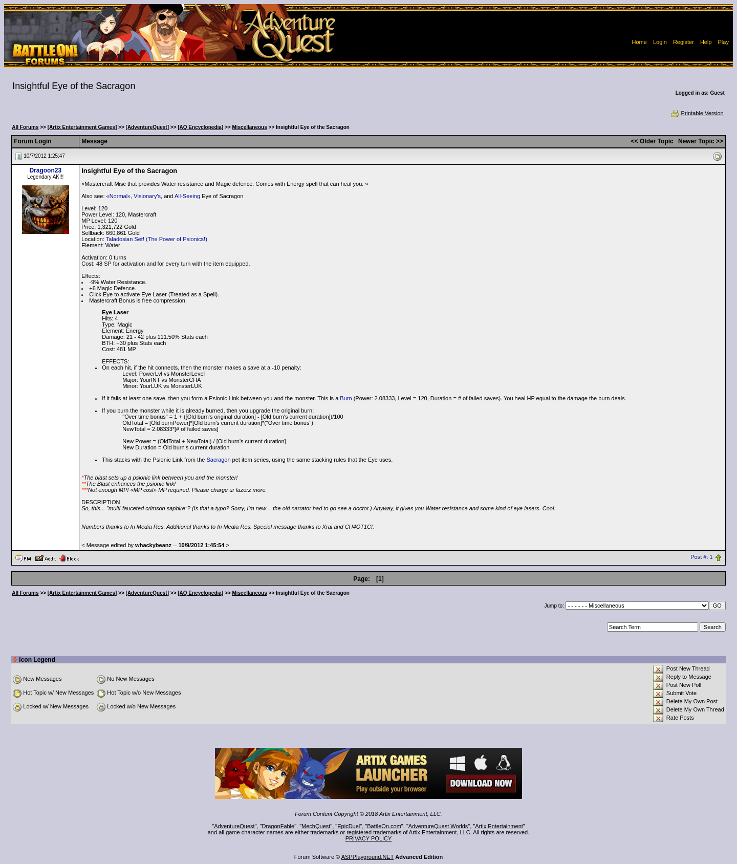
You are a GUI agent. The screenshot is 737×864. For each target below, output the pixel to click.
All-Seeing (187, 196)
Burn (346, 398)
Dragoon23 (45, 170)
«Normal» (118, 196)
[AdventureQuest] (147, 127)
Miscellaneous (249, 127)
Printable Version (697, 113)
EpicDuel (348, 826)
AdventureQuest (234, 826)
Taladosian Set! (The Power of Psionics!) (156, 239)
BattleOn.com (384, 826)
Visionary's (147, 196)
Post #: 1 (701, 557)
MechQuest (315, 826)
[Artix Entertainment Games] (82, 127)
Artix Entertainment (499, 826)
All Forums (25, 127)
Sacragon (218, 460)
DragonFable (278, 826)
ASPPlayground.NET (367, 857)
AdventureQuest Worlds (438, 826)
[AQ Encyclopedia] (200, 127)
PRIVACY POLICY (368, 838)
